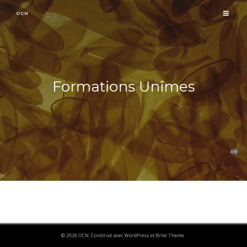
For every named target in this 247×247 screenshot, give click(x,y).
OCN (22, 13)
